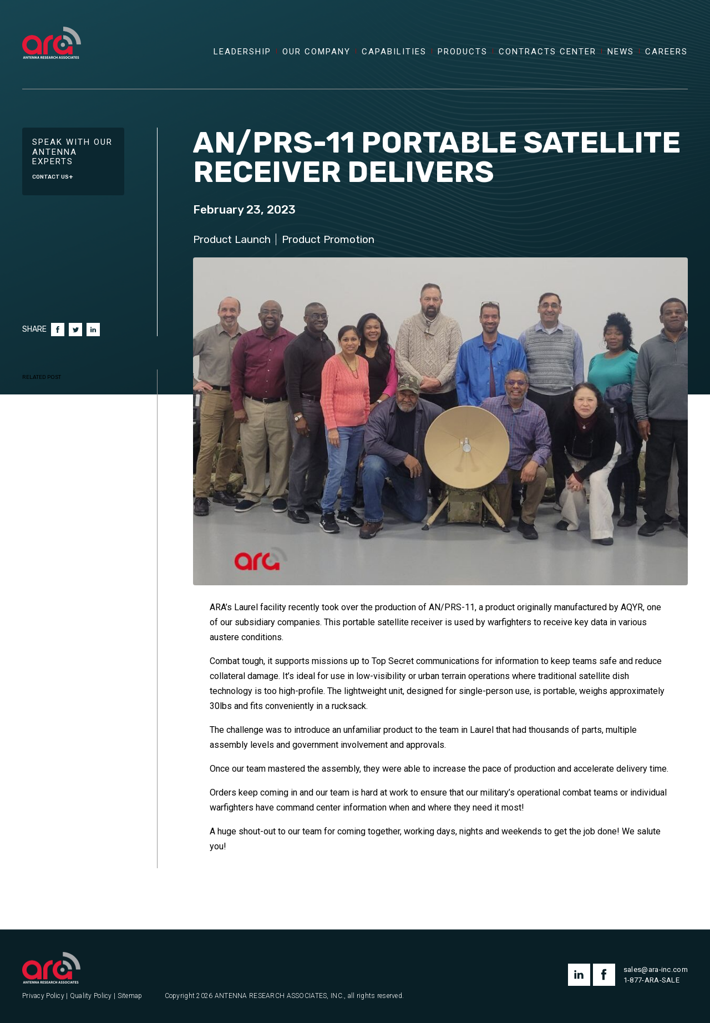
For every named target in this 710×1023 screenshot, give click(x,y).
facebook (604, 975)
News (620, 52)
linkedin (579, 975)
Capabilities (394, 52)
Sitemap (130, 996)
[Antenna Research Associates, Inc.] (51, 30)
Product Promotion (328, 240)
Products (463, 52)
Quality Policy (91, 996)
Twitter (75, 329)
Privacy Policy (43, 996)
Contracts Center (547, 52)
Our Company (316, 52)
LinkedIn (93, 329)
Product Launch (232, 240)
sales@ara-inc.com (655, 969)
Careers (666, 52)
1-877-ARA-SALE (651, 980)
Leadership (242, 52)
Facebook (57, 329)
